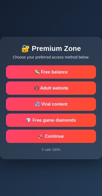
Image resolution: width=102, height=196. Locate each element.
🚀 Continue (51, 136)
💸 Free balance (50, 72)
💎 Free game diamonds (51, 120)
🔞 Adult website (51, 88)
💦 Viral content (51, 104)
